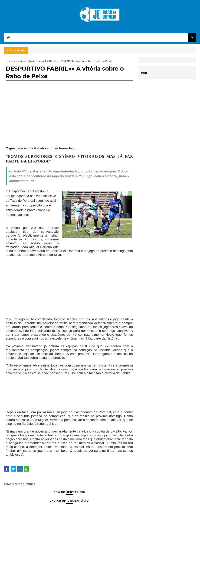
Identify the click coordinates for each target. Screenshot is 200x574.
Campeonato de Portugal (31, 61)
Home (9, 61)
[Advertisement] (69, 117)
